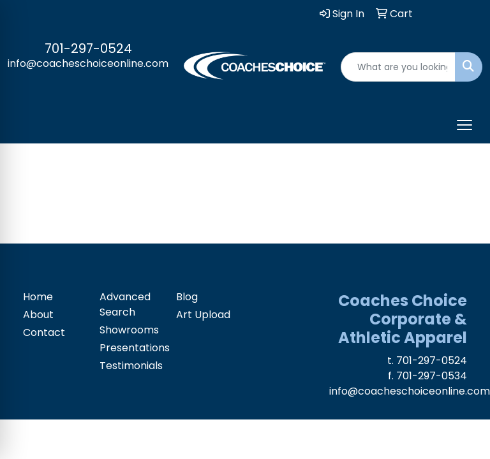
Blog (187, 296)
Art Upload (203, 314)
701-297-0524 (88, 48)
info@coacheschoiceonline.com (88, 63)
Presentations (130, 347)
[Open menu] (464, 125)
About (38, 314)
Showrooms (129, 330)
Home (38, 296)
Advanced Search (125, 304)
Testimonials (130, 365)
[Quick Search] (398, 67)
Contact (44, 332)
